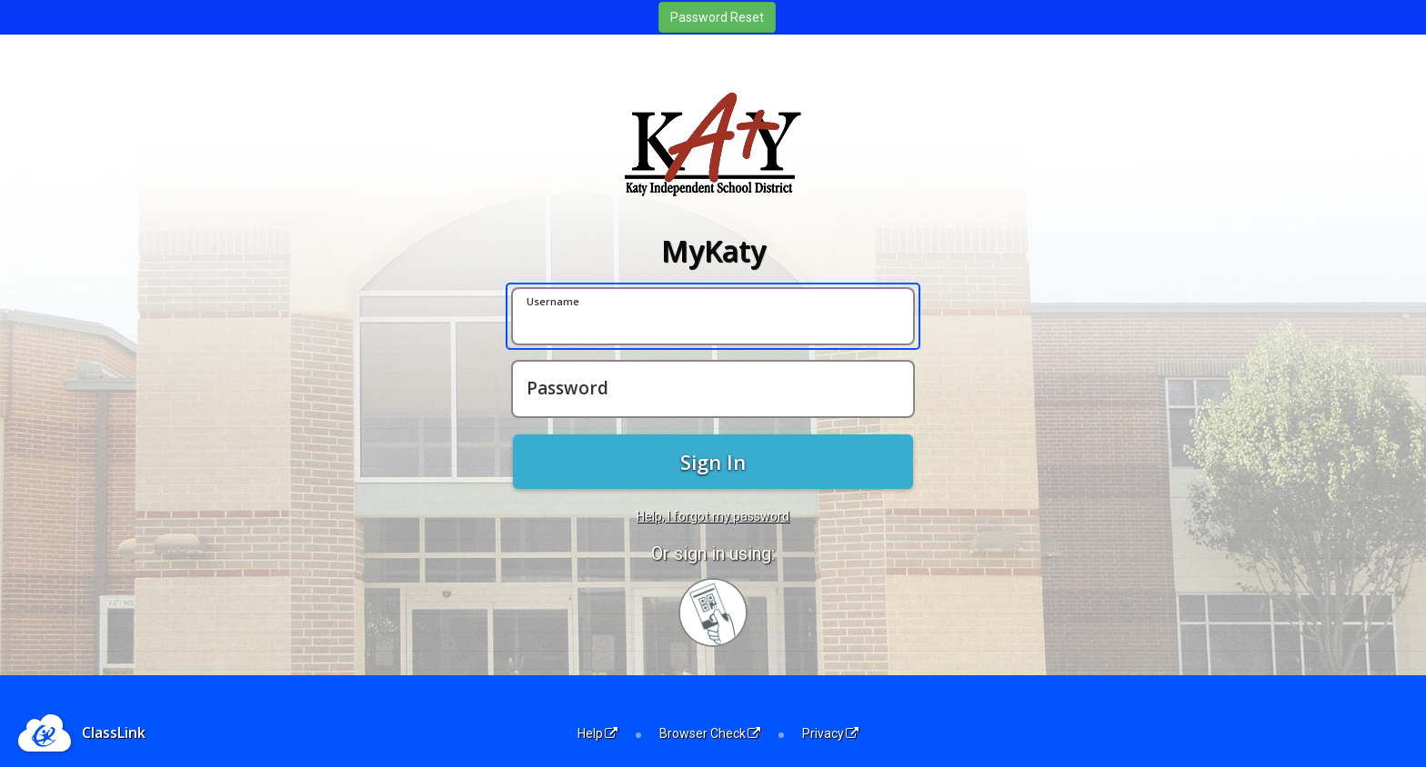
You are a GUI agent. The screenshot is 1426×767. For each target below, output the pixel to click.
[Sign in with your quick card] (713, 612)
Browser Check (709, 733)
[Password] (713, 389)
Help (597, 733)
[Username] (713, 316)
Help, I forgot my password (713, 516)
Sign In (713, 461)
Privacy (830, 733)
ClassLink (114, 732)
